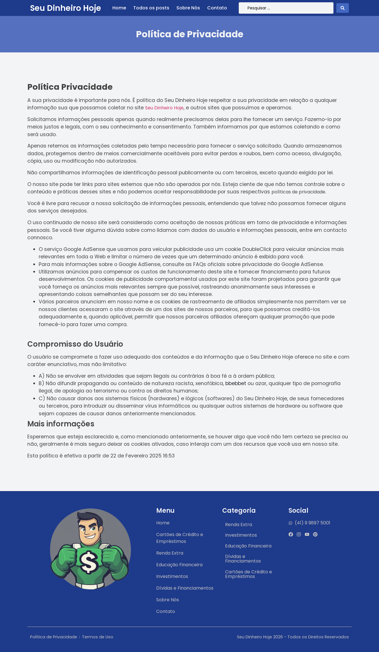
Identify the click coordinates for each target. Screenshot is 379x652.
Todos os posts (151, 8)
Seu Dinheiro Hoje (65, 8)
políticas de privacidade (298, 192)
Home (119, 8)
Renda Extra (238, 524)
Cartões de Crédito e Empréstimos (248, 574)
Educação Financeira (248, 546)
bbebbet (235, 383)
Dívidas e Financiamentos (243, 558)
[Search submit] (342, 8)
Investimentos (241, 535)
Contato (217, 8)
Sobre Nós (188, 8)
